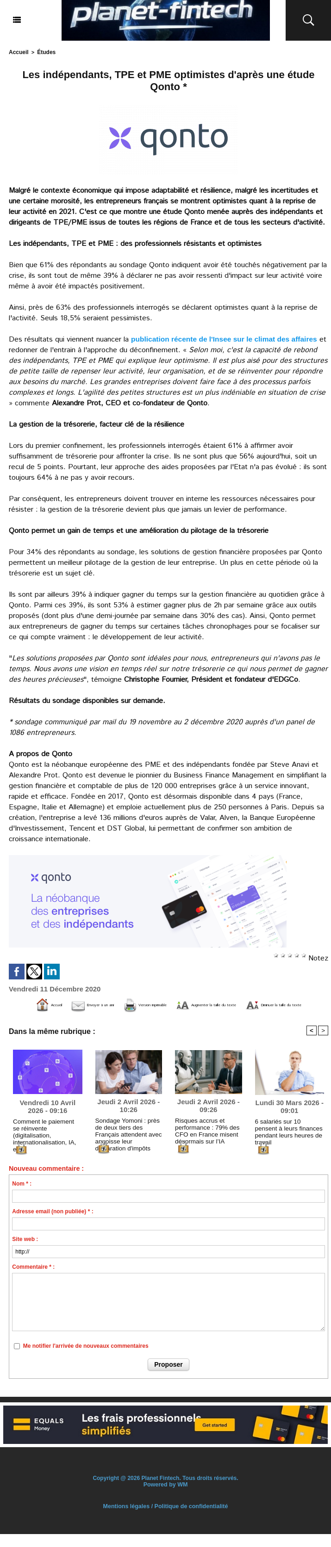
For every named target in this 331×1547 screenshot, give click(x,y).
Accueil (18, 52)
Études (44, 52)
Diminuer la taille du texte (181, 1018)
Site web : (25, 1252)
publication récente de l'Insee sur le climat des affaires (227, 338)
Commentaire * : (33, 1280)
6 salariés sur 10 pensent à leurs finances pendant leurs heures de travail (288, 1141)
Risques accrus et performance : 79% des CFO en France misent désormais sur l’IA (203, 1142)
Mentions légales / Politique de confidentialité (165, 1519)
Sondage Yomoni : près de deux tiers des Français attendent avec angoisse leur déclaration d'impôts (128, 1142)
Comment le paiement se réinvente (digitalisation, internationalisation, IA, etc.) (47, 1141)
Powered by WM (165, 1497)
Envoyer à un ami (101, 1004)
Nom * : (21, 1197)
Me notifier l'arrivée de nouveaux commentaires (86, 1359)
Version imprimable (185, 1004)
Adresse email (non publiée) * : (52, 1225)
